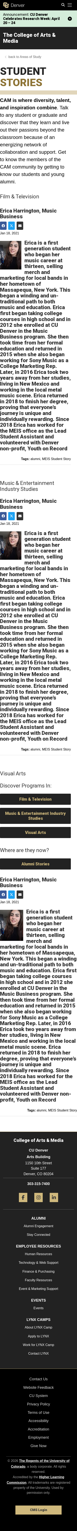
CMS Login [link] (38, 1510)
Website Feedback (38, 1387)
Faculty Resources (38, 1280)
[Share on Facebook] (3, 226)
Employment (38, 1437)
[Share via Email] (20, 226)
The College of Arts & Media (29, 38)
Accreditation (38, 1429)
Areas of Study (30, 57)
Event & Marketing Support (38, 1288)
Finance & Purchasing (38, 1271)
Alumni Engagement (38, 1226)
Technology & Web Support (39, 1262)
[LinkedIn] (54, 1203)
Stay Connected (38, 1234)
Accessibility (38, 1421)
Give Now (38, 1446)
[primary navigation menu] (70, 5)
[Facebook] (23, 1203)
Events (38, 1308)
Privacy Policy (38, 1404)
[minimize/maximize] (70, 19)
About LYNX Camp (38, 1327)
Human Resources (38, 1254)
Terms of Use (38, 1413)
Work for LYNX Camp (38, 1345)
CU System (38, 1396)
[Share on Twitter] (11, 226)
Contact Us (38, 1379)
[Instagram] (38, 1203)
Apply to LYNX (38, 1336)
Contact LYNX (38, 1353)
